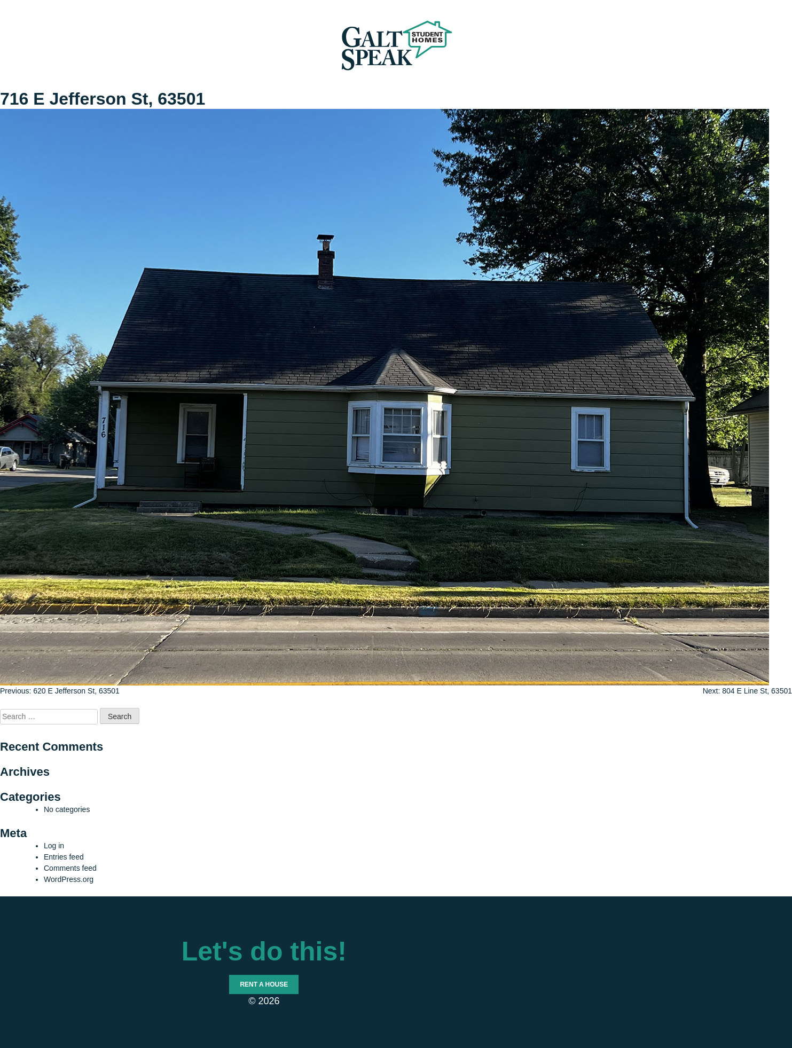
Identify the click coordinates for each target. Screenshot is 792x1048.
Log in (54, 845)
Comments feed (70, 868)
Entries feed (64, 857)
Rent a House (264, 984)
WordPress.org (68, 879)
